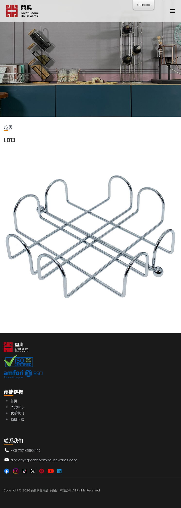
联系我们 (17, 413)
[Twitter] (32, 471)
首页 (13, 401)
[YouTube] (51, 471)
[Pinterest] (41, 471)
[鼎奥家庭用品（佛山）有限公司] (22, 11)
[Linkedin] (59, 471)
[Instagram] (16, 471)
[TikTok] (24, 471)
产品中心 (17, 407)
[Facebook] (6, 471)
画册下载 (17, 419)
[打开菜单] (172, 11)
